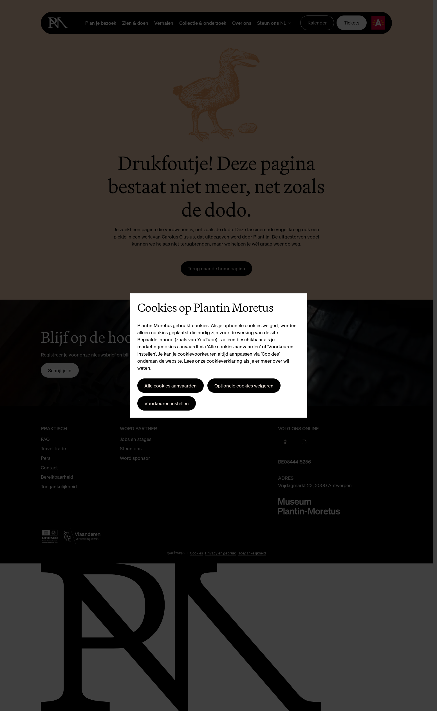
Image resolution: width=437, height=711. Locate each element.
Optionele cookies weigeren (244, 385)
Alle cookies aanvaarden (170, 385)
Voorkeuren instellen (166, 403)
